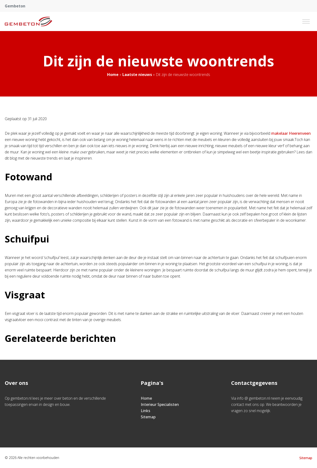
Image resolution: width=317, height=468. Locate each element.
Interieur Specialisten (160, 404)
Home (113, 74)
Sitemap (148, 417)
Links (145, 410)
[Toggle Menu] (306, 21)
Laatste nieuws (137, 74)
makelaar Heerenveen (291, 133)
